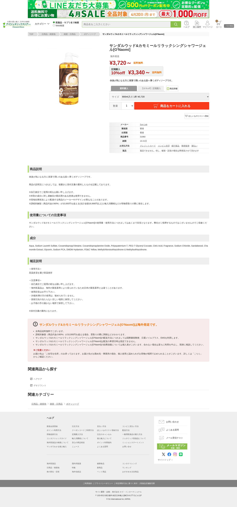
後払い (194, 146)
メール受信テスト (174, 438)
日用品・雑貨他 (48, 34)
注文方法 (75, 426)
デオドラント (40, 385)
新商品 (99, 468)
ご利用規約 (87, 483)
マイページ (208, 27)
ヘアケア (38, 379)
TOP (31, 34)
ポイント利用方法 (54, 430)
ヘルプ (186, 27)
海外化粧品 (76, 472)
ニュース (75, 447)
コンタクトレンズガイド (57, 438)
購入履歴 (197, 27)
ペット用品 (101, 472)
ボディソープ (90, 34)
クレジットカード (148, 146)
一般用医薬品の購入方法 (132, 434)
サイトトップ (164, 460)
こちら (197, 353)
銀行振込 (175, 146)
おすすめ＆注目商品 (130, 472)
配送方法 (126, 430)
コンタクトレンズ (129, 464)
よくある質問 (102, 447)
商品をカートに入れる (171, 106)
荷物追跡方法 (52, 434)
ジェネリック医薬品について (134, 438)
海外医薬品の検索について (57, 442)
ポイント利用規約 (104, 442)
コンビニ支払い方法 (130, 426)
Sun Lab (143, 124)
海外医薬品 (51, 464)
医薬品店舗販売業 (147, 483)
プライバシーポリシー (104, 483)
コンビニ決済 (164, 146)
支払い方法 (101, 426)
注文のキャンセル (104, 434)
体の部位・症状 (53, 472)
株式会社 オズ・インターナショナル (127, 492)
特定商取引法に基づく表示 (127, 483)
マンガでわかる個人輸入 (57, 447)
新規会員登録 (52, 426)
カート (218, 24)
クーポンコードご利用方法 (83, 430)
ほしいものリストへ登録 (198, 116)
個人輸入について (104, 438)
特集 (74, 468)
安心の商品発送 (78, 442)
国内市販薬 (76, 464)
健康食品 (100, 464)
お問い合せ (126, 447)
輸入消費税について (80, 438)
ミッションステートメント (133, 442)
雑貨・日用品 (70, 34)
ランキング (126, 468)
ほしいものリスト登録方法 (108, 430)
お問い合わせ (172, 422)
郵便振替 (185, 146)
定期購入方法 (77, 434)
